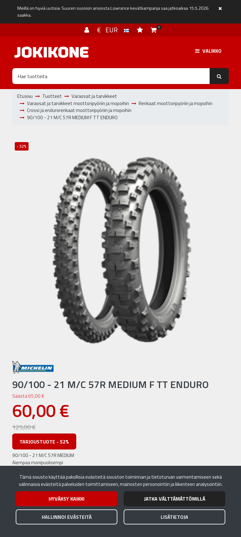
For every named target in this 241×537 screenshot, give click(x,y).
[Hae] (111, 76)
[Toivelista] (140, 30)
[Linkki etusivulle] (51, 52)
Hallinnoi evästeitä (67, 517)
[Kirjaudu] (87, 30)
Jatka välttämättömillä (174, 498)
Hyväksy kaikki (66, 498)
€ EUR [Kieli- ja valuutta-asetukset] (114, 30)
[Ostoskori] (154, 30)
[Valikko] (208, 51)
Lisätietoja (174, 517)
